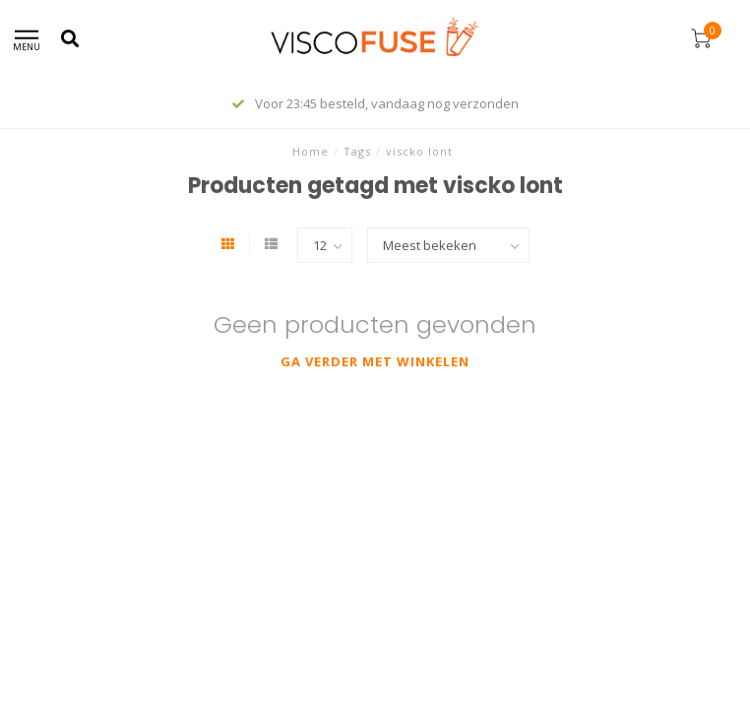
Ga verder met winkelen (375, 361)
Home (310, 151)
